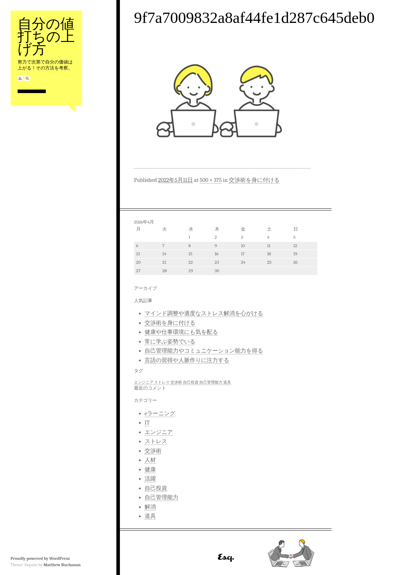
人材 (150, 460)
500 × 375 (211, 180)
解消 (150, 507)
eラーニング (160, 413)
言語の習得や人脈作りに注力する (187, 360)
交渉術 (153, 451)
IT (147, 423)
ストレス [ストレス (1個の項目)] (162, 382)
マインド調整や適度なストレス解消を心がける (204, 313)
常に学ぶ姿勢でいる (170, 341)
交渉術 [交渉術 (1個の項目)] (176, 382)
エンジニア (159, 432)
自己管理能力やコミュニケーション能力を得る (204, 351)
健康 (150, 469)
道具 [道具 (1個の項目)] (227, 382)
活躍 (150, 479)
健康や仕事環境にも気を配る (181, 332)
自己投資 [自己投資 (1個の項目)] (191, 382)
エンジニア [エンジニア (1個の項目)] (143, 382)
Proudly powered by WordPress (40, 558)
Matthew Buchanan (61, 564)
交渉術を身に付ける (254, 180)
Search (27, 78)
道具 (150, 516)
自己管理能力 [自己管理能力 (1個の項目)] (211, 382)
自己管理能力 (161, 497)
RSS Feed (20, 78)
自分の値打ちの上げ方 (46, 36)
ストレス (156, 441)
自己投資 (156, 488)
